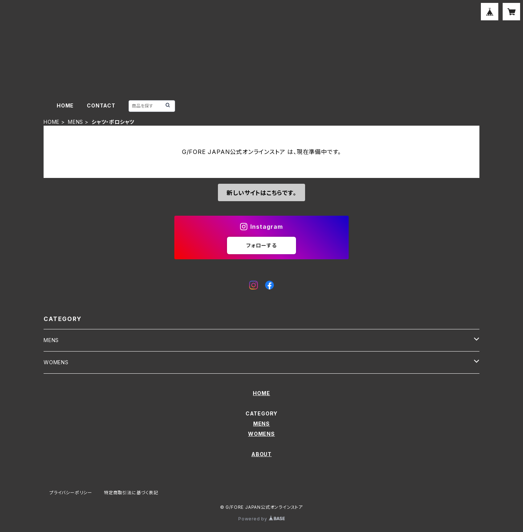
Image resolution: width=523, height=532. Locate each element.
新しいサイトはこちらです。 (261, 192)
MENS (75, 122)
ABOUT (261, 454)
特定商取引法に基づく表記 (131, 492)
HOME (65, 105)
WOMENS (56, 362)
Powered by (261, 518)
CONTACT (101, 105)
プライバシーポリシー (70, 492)
